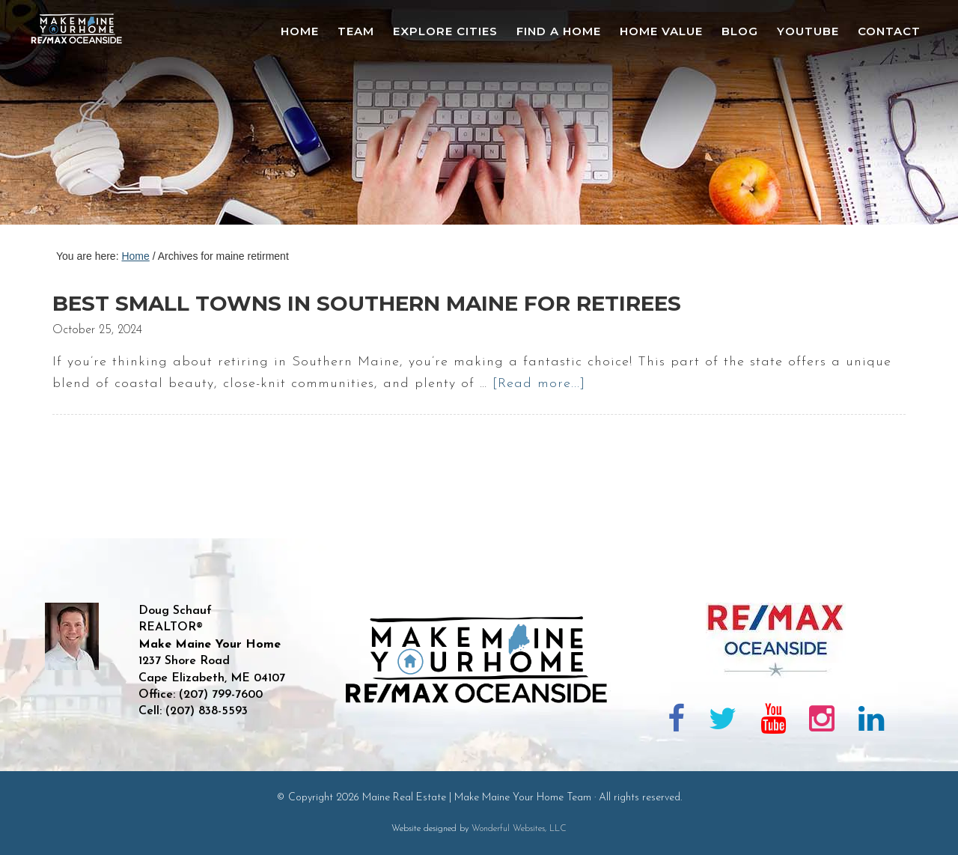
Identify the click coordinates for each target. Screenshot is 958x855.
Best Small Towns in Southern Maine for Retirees (366, 303)
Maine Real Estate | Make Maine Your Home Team (84, 117)
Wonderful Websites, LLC (519, 828)
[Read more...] (538, 384)
